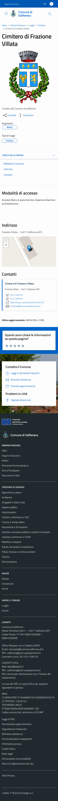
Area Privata (8, 775)
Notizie (5, 579)
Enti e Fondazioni (10, 470)
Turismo (6, 557)
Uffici (4, 451)
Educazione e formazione (14, 527)
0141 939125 (14, 295)
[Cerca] (49, 13)
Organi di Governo (11, 455)
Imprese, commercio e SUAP (16, 537)
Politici (5, 460)
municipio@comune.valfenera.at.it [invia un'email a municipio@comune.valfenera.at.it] (23, 306)
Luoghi (5, 605)
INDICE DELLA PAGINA (29, 155)
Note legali (7, 754)
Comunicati (7, 583)
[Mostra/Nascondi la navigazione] (6, 13)
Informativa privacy (12, 744)
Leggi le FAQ (8, 719)
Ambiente (7, 497)
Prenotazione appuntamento (16, 724)
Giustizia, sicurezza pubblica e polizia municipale (26, 532)
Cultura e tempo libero (13, 522)
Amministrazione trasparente (17, 739)
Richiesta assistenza (12, 734)
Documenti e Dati (11, 475)
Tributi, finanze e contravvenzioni (18, 552)
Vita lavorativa (9, 562)
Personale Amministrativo (15, 465)
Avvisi (5, 588)
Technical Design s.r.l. (23, 793)
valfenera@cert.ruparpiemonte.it (24, 653)
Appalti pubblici (9, 507)
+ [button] (6, 240)
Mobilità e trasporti (11, 542)
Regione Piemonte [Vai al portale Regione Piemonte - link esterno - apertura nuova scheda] (12, 4)
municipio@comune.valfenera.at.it (26, 649)
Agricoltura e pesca (11, 492)
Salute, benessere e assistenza (17, 547)
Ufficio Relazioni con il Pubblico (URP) (21, 645)
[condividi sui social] (9, 115)
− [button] (6, 245)
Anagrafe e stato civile (13, 502)
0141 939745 (14, 298)
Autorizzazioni (9, 512)
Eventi (5, 610)
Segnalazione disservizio (14, 729)
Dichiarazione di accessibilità (16, 758)
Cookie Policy (8, 749)
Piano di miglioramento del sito (17, 763)
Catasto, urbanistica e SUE (15, 517)
